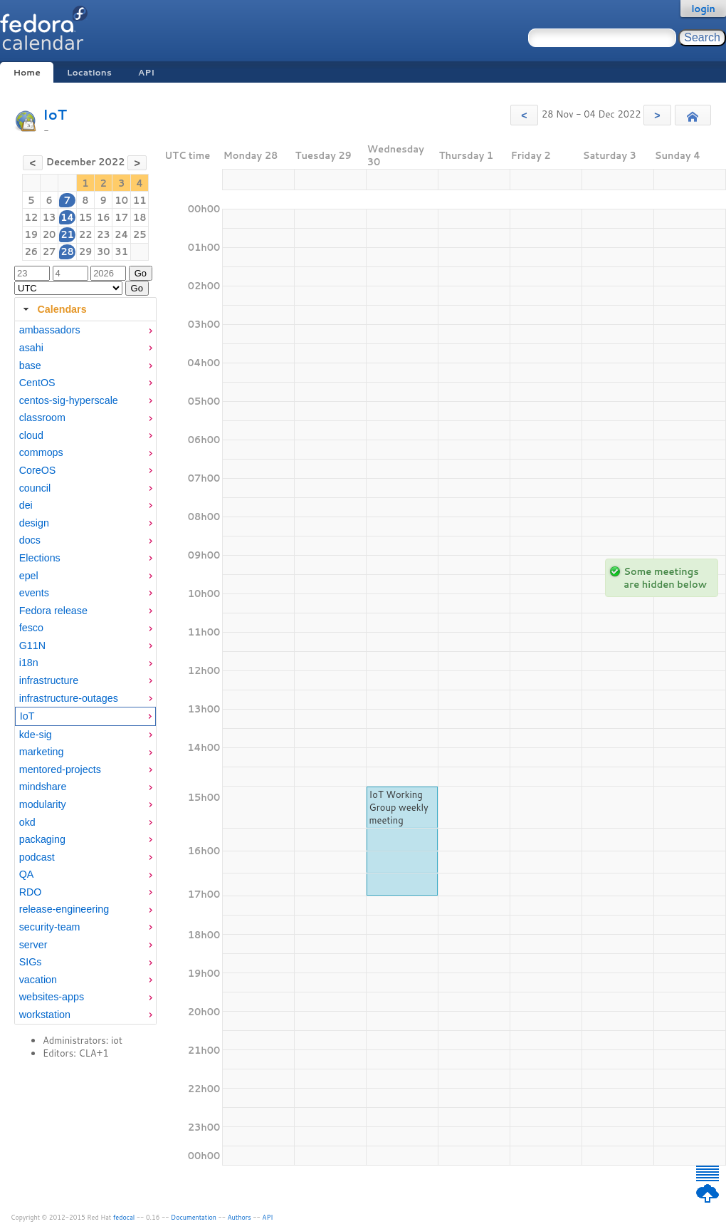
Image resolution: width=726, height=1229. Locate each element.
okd (27, 822)
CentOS (37, 382)
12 (31, 217)
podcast (37, 857)
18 (140, 217)
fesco (31, 627)
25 (140, 234)
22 (86, 234)
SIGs (30, 962)
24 (121, 234)
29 (86, 251)
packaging (42, 839)
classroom (42, 417)
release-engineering (64, 909)
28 (67, 251)
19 (31, 234)
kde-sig (35, 734)
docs (30, 540)
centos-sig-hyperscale (68, 400)
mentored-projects (60, 769)
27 (49, 251)
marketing (41, 751)
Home (26, 72)
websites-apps (51, 996)
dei (26, 505)
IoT (55, 114)
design (34, 523)
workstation (44, 1014)
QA (26, 874)
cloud (31, 435)
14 (67, 217)
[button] (524, 115)
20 (49, 234)
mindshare (43, 786)
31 (121, 251)
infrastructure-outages (68, 698)
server (33, 944)
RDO (30, 892)
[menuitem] (85, 330)
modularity (42, 804)
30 (103, 251)
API (146, 72)
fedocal (124, 1217)
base (30, 365)
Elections (39, 558)
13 (49, 217)
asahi (31, 347)
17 (121, 217)
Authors (239, 1217)
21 (67, 234)
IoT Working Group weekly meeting (398, 807)
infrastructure (48, 680)
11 (140, 200)
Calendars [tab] (53, 309)
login (703, 8)
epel (28, 575)
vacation (38, 979)
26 (31, 251)
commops (41, 452)
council (35, 488)
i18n (28, 662)
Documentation (193, 1217)
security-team (49, 927)
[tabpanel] (85, 672)
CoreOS (37, 470)
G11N (32, 645)
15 (86, 217)
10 (121, 200)
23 (103, 234)
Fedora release (53, 610)
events (34, 592)
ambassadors (49, 330)
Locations (89, 72)
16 (103, 217)
